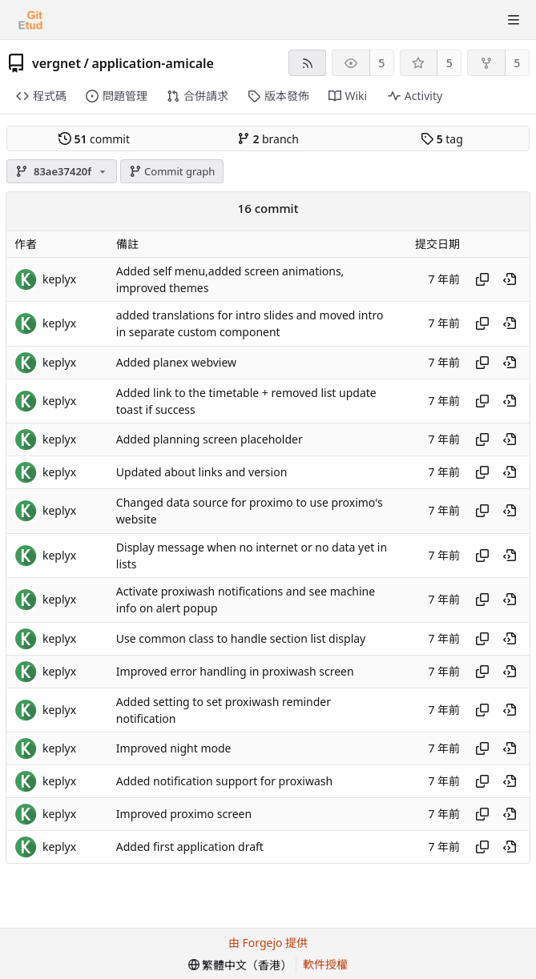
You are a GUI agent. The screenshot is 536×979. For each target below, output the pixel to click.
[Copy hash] (482, 279)
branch (268, 138)
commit (94, 138)
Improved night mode (174, 748)
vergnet (56, 63)
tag (442, 138)
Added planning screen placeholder (209, 439)
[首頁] (30, 20)
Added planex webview (176, 362)
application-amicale (152, 63)
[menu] (240, 965)
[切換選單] (513, 20)
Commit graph (172, 171)
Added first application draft (190, 847)
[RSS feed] (307, 63)
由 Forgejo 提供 (268, 942)
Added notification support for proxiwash (224, 781)
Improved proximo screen (184, 814)
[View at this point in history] (510, 279)
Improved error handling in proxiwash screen (235, 671)
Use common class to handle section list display (240, 638)
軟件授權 (325, 964)
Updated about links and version (201, 472)
